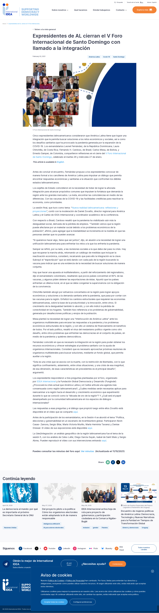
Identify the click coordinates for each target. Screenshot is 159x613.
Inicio (4, 23)
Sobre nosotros (59, 10)
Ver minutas (88, 451)
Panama (105, 528)
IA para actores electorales (54, 528)
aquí (75, 412)
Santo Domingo (118, 57)
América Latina (94, 57)
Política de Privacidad (75, 580)
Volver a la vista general (45, 29)
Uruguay (145, 528)
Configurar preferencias (82, 602)
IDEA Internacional (46, 381)
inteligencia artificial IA (52, 524)
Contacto (120, 10)
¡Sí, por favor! (69, 564)
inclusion (86, 528)
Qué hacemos (80, 10)
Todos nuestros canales (144, 548)
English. (60, 162)
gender (95, 528)
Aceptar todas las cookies (54, 602)
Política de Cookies (56, 580)
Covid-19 (106, 57)
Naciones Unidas (10, 528)
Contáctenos (117, 564)
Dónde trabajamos (101, 10)
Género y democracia (130, 528)
